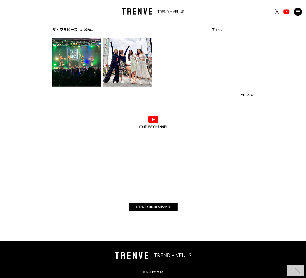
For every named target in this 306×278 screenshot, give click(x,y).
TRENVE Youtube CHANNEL (153, 206)
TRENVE (153, 11)
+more (247, 94)
